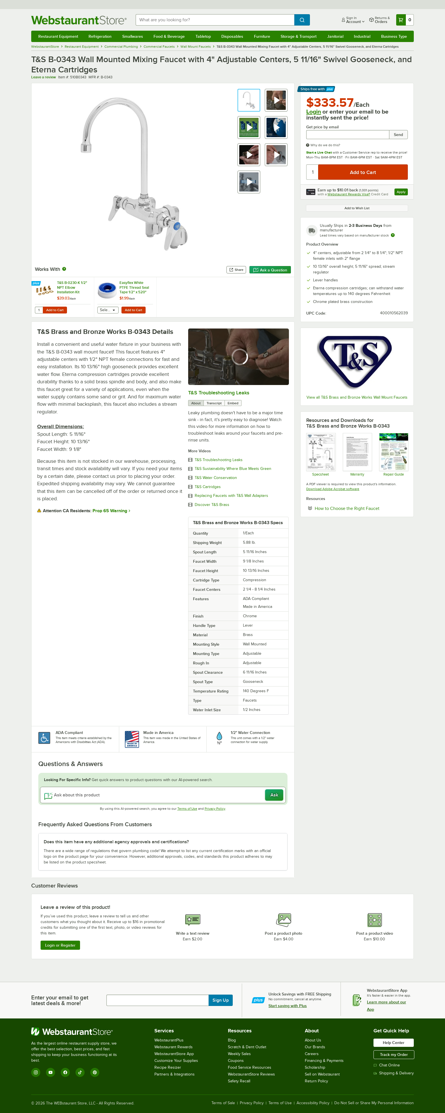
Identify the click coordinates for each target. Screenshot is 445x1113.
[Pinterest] (94, 1072)
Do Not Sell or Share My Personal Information (374, 1103)
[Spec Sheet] (320, 454)
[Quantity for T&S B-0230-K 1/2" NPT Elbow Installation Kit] (39, 310)
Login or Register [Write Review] (60, 945)
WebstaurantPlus (169, 1040)
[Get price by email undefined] (347, 134)
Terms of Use (187, 809)
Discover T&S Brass (212, 505)
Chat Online (386, 1065)
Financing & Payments (324, 1060)
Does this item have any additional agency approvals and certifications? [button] (116, 841)
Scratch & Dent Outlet (247, 1047)
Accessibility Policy (313, 1103)
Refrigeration (100, 36)
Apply (402, 192)
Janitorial (335, 36)
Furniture (262, 36)
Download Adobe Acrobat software (332, 489)
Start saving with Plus (287, 1005)
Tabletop (203, 36)
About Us (313, 1040)
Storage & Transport (298, 36)
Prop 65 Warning (110, 510)
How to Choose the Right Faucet (361, 508)
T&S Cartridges (208, 487)
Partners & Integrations (174, 1074)
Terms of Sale (223, 1103)
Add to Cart (55, 310)
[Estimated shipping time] (393, 235)
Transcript (214, 403)
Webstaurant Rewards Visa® (349, 194)
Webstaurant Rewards (173, 1047)
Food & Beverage (169, 36)
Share (236, 269)
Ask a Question (270, 270)
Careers (312, 1054)
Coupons (236, 1060)
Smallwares (132, 36)
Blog (232, 1040)
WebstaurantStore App (174, 1054)
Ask (274, 795)
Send (398, 134)
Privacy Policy (215, 809)
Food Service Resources (249, 1067)
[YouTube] (50, 1072)
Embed (233, 403)
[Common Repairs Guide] (393, 454)
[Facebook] (65, 1072)
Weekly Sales (239, 1054)
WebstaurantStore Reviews (251, 1074)
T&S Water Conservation (216, 478)
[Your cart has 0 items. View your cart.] (405, 20)
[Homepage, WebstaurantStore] (79, 20)
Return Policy (316, 1081)
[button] (249, 100)
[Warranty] (357, 454)
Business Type (394, 36)
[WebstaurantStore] (78, 1031)
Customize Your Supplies (176, 1060)
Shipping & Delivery (393, 1073)
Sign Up (221, 1000)
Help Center (393, 1042)
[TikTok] (80, 1072)
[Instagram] (35, 1072)
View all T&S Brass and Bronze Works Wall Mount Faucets (357, 397)
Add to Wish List (357, 208)
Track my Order (394, 1054)
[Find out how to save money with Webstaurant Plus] (37, 283)
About (196, 403)
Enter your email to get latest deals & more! (59, 1000)
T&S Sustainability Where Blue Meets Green (233, 469)
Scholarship (315, 1067)
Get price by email (322, 127)
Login (313, 111)
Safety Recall (239, 1081)
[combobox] (215, 20)
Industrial (362, 36)
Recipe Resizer (167, 1067)
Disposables (232, 36)
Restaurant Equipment (58, 36)
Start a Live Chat (319, 152)
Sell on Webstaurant (322, 1074)
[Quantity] (312, 172)
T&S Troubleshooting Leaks (218, 393)
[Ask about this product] (163, 795)
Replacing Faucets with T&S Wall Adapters (231, 496)
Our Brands (315, 1047)
